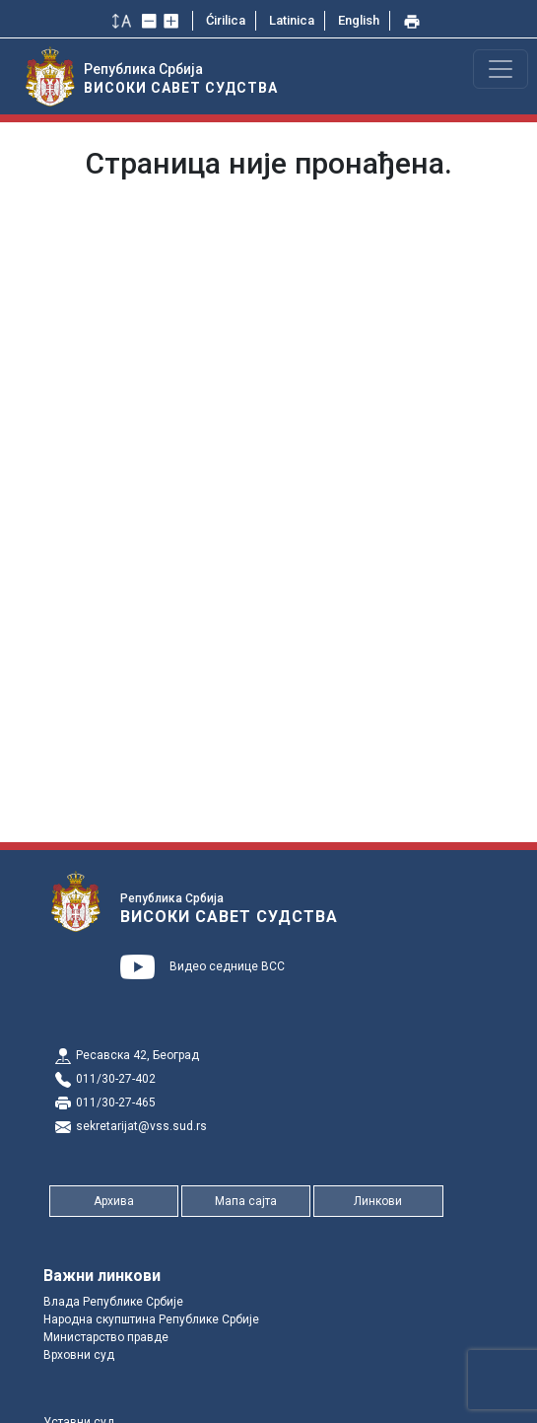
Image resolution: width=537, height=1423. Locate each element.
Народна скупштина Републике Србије (151, 1319)
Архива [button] (114, 1201)
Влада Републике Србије (113, 1302)
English (358, 20)
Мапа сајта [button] (246, 1201)
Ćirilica (225, 20)
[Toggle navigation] (500, 69)
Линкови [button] (378, 1201)
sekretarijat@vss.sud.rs (141, 1126)
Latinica (291, 20)
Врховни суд (78, 1355)
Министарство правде (105, 1337)
